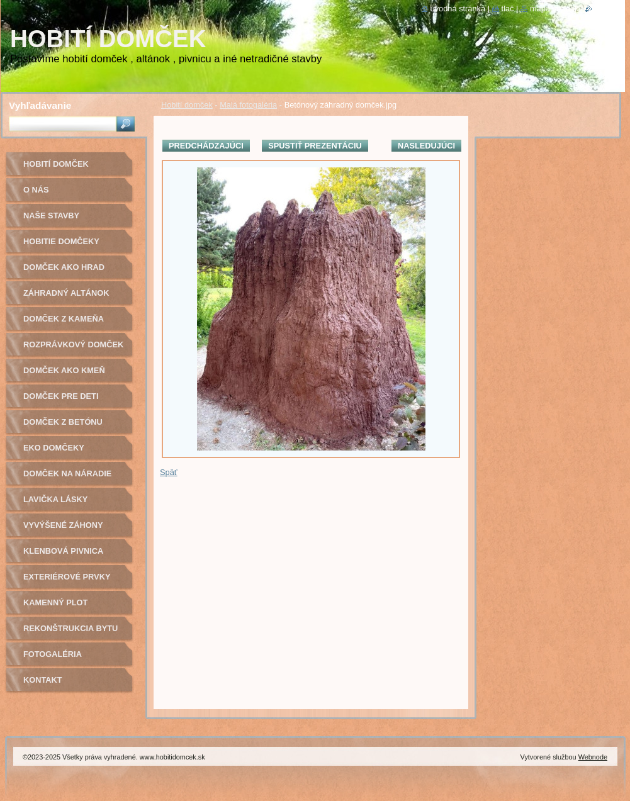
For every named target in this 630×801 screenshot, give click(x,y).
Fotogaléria (52, 654)
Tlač (508, 8)
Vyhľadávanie (40, 105)
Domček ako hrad (63, 267)
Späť (168, 472)
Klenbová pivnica (63, 551)
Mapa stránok (554, 8)
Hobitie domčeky (61, 241)
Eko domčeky (53, 447)
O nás (36, 189)
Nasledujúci (426, 145)
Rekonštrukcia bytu (70, 628)
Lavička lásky (55, 499)
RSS (600, 8)
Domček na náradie (67, 473)
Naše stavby (51, 215)
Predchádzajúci (206, 145)
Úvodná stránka (458, 8)
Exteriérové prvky (66, 576)
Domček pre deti (60, 396)
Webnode (592, 757)
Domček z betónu (63, 422)
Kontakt (42, 680)
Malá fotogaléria (248, 104)
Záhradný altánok (66, 293)
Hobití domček (187, 104)
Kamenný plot (55, 602)
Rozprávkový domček (73, 344)
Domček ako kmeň (64, 370)
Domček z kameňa (63, 318)
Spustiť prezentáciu (315, 145)
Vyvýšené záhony (63, 525)
